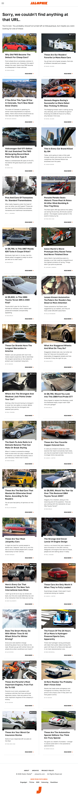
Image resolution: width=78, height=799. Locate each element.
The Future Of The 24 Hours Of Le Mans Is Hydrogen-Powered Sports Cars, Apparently (57, 635)
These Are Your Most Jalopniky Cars (15, 540)
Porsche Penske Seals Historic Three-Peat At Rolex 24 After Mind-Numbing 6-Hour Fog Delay (58, 201)
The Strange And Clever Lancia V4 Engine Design (55, 540)
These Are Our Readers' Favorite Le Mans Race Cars (57, 56)
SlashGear (54, 782)
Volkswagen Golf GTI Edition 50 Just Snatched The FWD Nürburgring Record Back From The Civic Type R (18, 152)
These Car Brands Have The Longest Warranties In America (18, 348)
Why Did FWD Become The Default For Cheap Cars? (18, 56)
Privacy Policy (48, 770)
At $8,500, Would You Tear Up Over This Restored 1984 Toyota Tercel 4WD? (58, 493)
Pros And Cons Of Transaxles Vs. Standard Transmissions (19, 199)
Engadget (23, 782)
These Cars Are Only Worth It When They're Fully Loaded (58, 586)
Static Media (26, 774)
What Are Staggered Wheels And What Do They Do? (57, 346)
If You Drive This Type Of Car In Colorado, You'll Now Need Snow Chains (19, 103)
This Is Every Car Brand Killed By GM (58, 150)
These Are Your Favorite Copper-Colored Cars (55, 443)
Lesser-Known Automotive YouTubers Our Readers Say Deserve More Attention (57, 300)
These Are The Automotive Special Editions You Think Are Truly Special (57, 735)
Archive (35, 770)
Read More (28, 74)
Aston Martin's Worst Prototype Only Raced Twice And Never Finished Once (57, 252)
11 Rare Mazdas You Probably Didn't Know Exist (58, 683)
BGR (37, 782)
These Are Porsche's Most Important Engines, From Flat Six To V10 (19, 685)
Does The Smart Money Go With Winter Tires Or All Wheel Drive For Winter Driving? (18, 635)
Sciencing (44, 782)
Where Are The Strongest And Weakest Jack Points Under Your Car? (19, 396)
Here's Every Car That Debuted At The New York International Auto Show (17, 587)
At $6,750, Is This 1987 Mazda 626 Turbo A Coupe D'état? (19, 250)
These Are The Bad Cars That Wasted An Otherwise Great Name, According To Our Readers (19, 494)
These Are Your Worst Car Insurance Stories (17, 733)
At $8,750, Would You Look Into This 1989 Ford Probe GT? (58, 395)
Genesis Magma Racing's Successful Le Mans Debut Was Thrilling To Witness (56, 103)
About (26, 770)
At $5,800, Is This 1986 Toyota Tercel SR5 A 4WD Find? (17, 300)
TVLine (31, 782)
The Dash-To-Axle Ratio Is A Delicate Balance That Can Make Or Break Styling (18, 445)
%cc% (34, 35)
